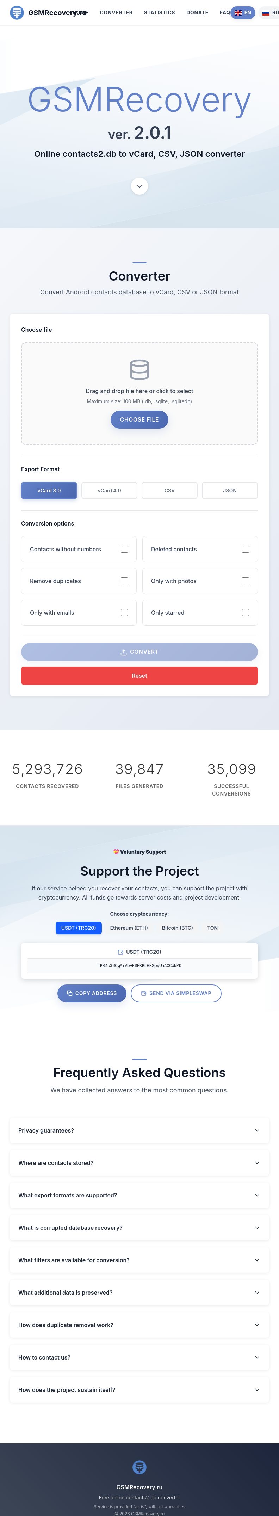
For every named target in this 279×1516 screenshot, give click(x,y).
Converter (116, 13)
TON (212, 931)
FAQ (225, 13)
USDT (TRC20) (78, 931)
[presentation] (139, 395)
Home (81, 13)
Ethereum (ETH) (129, 931)
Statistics (159, 13)
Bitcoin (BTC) (177, 931)
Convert (139, 655)
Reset (139, 679)
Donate (197, 13)
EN (243, 13)
